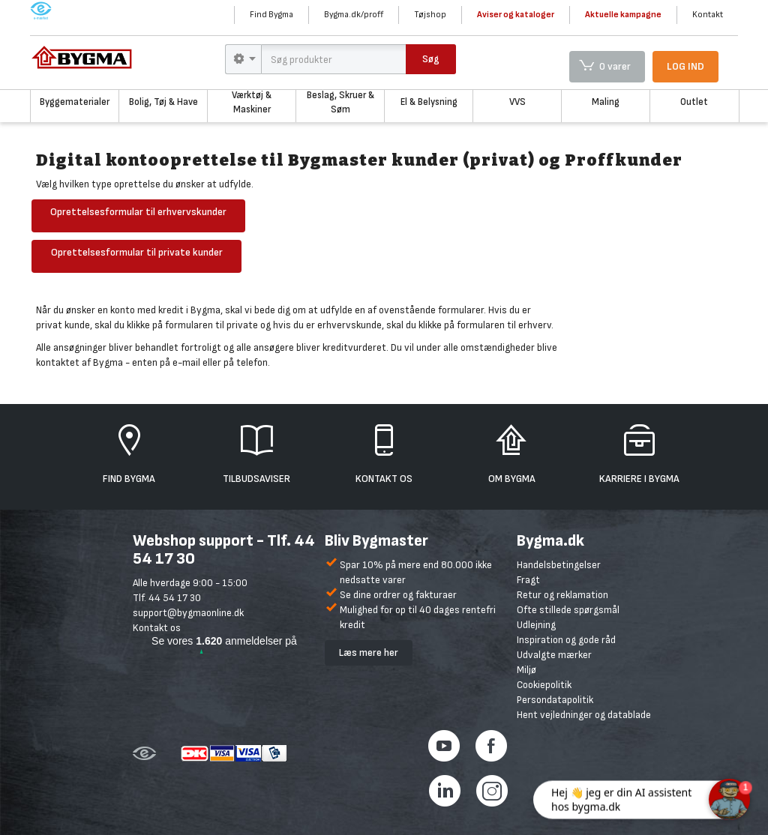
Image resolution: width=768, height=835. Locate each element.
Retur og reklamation (562, 594)
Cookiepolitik (544, 684)
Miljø (526, 669)
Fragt (528, 579)
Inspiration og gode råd (566, 639)
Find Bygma (271, 14)
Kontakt (707, 14)
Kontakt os (157, 627)
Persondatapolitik (555, 699)
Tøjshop (430, 14)
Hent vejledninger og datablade (584, 714)
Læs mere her (368, 652)
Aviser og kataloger (515, 14)
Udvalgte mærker (554, 654)
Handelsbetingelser (559, 564)
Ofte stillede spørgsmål (568, 609)
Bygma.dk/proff (353, 14)
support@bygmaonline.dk (188, 612)
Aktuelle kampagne (623, 14)
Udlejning (536, 624)
